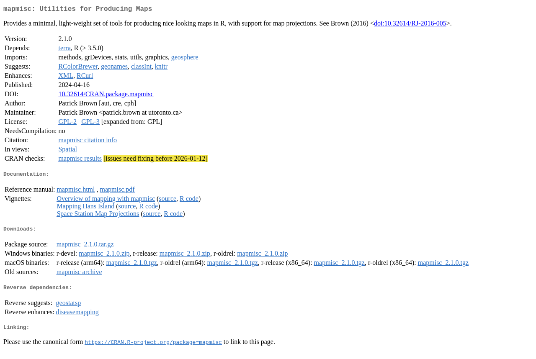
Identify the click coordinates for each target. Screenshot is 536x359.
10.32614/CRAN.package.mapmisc (105, 95)
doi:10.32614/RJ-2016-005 (410, 24)
